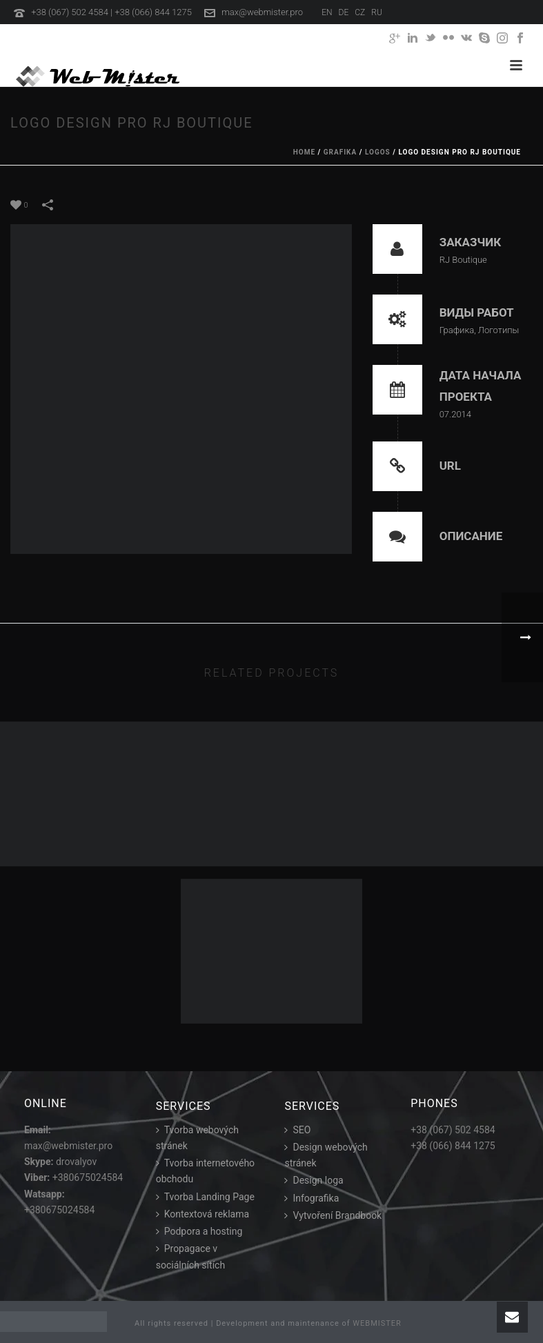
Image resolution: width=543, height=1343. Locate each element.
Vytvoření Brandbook (333, 1215)
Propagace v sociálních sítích (190, 1256)
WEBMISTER (377, 1323)
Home (304, 152)
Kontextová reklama (202, 1214)
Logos (378, 152)
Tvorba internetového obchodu (205, 1170)
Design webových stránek (325, 1155)
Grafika (340, 152)
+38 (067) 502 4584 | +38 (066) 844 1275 (111, 12)
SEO (297, 1129)
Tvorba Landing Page (205, 1196)
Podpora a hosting (199, 1231)
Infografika (311, 1198)
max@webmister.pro (262, 12)
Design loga (313, 1180)
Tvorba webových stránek (197, 1137)
